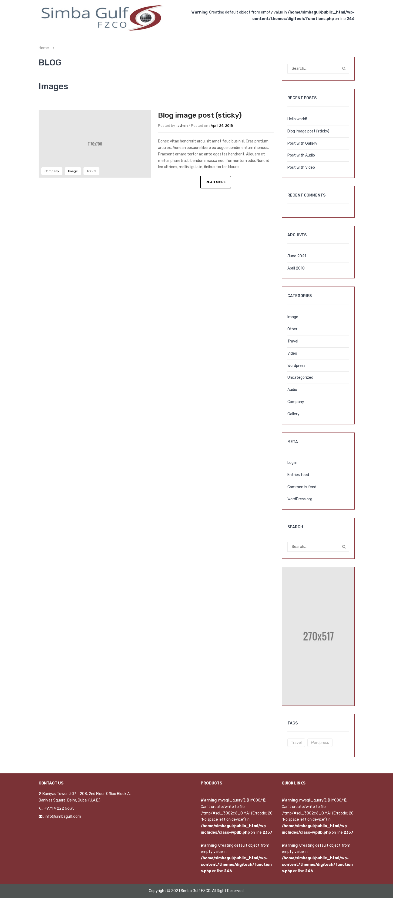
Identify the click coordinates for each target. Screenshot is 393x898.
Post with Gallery (302, 143)
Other (292, 329)
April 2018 (296, 268)
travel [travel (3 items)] (296, 742)
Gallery (293, 414)
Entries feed (298, 475)
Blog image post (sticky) (200, 115)
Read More (216, 182)
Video (292, 353)
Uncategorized (300, 377)
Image (73, 171)
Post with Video (301, 167)
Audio (292, 389)
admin (182, 126)
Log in (292, 462)
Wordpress (296, 365)
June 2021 (296, 256)
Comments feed (301, 487)
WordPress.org (299, 499)
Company (52, 171)
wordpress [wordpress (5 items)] (320, 742)
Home (44, 48)
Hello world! (297, 119)
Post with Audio (301, 155)
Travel (91, 171)
